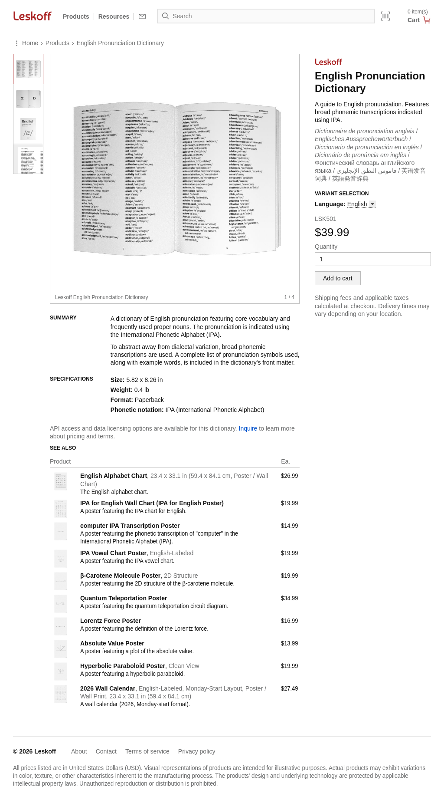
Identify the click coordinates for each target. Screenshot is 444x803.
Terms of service (147, 751)
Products (76, 16)
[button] (361, 204)
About (79, 751)
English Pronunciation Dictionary (120, 42)
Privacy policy (196, 751)
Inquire (248, 428)
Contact (106, 751)
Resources (114, 16)
